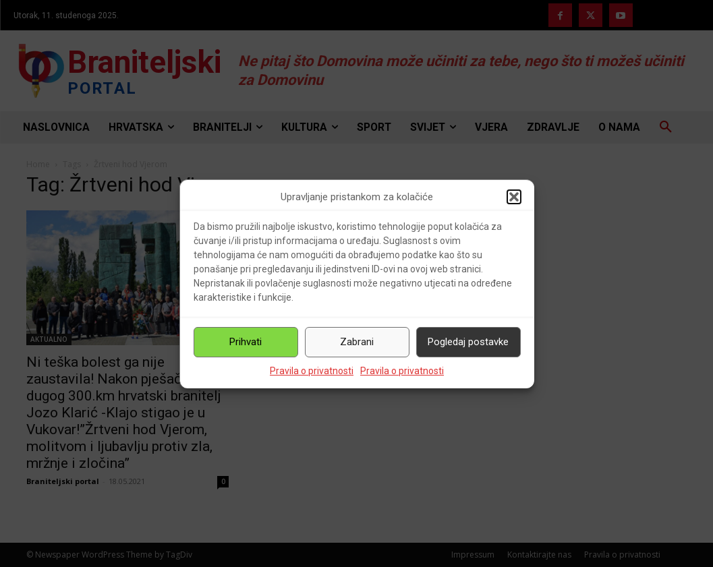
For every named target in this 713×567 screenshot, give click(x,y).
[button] (514, 197)
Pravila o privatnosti (311, 370)
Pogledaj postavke (468, 342)
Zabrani (357, 342)
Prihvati (245, 342)
